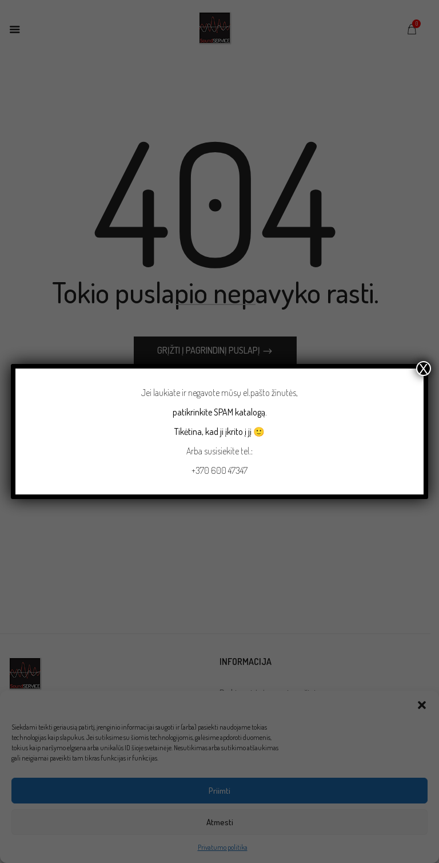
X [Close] (423, 368)
